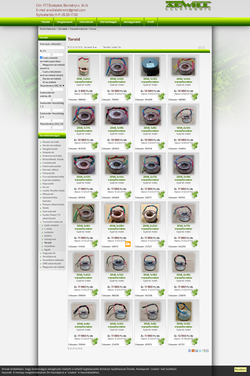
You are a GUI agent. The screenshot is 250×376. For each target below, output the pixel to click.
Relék (46, 207)
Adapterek (48, 152)
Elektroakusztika (52, 166)
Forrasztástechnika (53, 176)
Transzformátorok (79, 29)
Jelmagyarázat (132, 21)
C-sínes (48, 229)
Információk (86, 21)
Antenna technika (52, 155)
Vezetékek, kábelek (53, 260)
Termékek (62, 29)
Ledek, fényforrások (54, 190)
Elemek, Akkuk (50, 169)
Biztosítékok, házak (53, 159)
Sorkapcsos (50, 239)
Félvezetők (49, 173)
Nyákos (48, 235)
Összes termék (51, 142)
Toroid (93, 29)
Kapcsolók (48, 183)
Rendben (240, 369)
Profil (151, 21)
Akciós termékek (52, 145)
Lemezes (48, 232)
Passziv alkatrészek (53, 204)
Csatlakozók (49, 162)
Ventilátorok (49, 256)
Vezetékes (49, 246)
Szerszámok (49, 211)
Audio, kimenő (51, 225)
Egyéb (47, 249)
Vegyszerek (49, 253)
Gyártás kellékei (51, 180)
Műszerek (48, 194)
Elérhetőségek (108, 21)
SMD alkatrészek (52, 263)
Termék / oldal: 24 (112, 47)
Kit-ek (46, 187)
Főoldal (45, 21)
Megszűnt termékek (54, 267)
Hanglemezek (65, 21)
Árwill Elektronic (48, 29)
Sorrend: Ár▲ (92, 47)
